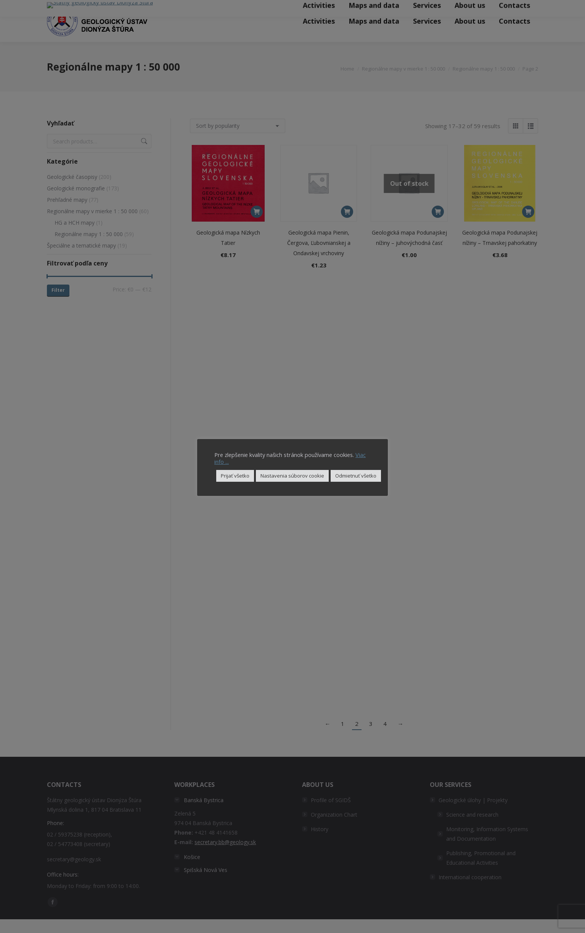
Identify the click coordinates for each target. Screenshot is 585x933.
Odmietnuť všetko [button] (355, 475)
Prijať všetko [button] (235, 475)
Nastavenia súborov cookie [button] (292, 475)
